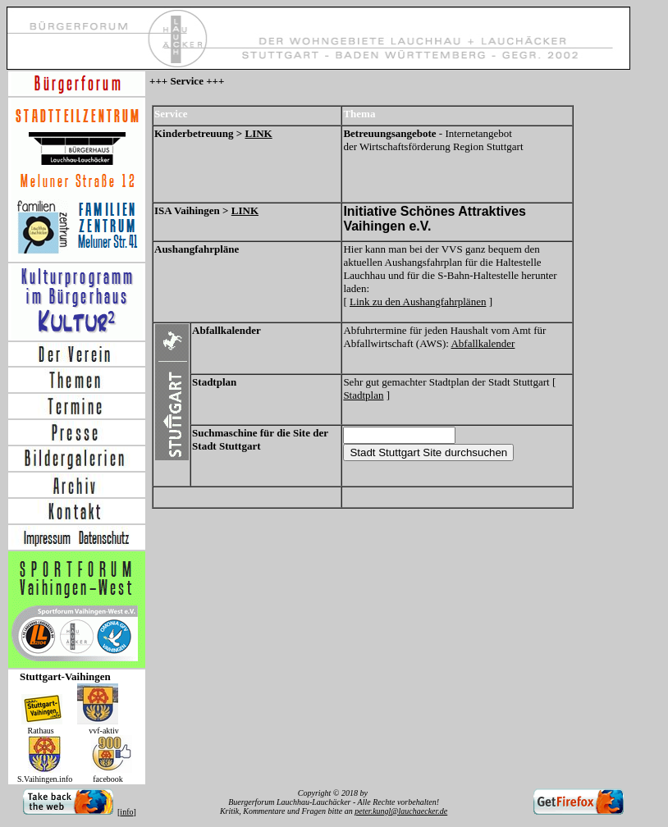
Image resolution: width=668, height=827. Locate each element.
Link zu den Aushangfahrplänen (418, 301)
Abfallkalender (483, 343)
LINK (258, 133)
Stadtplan (363, 395)
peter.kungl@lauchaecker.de (401, 811)
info (126, 811)
